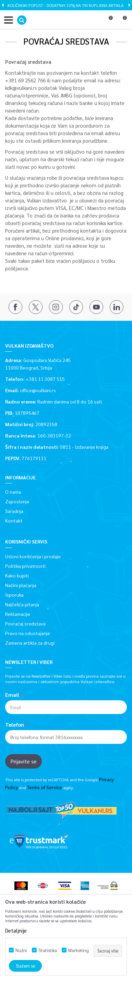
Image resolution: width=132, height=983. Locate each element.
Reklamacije (17, 614)
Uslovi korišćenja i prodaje (33, 556)
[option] (66, 5)
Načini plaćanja (20, 585)
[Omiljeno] (108, 21)
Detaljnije (16, 930)
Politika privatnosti (25, 566)
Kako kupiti (17, 575)
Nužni (21, 950)
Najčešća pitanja (22, 604)
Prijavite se (23, 761)
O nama (13, 492)
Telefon (14, 724)
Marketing (78, 950)
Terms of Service (44, 787)
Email (12, 694)
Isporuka (14, 595)
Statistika (47, 950)
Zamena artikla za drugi (30, 643)
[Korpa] (122, 21)
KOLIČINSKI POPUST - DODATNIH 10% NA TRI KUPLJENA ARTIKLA (65, 5)
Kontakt (14, 520)
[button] (21, 20)
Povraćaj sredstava (25, 623)
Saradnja (14, 511)
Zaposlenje (17, 501)
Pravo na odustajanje (27, 633)
